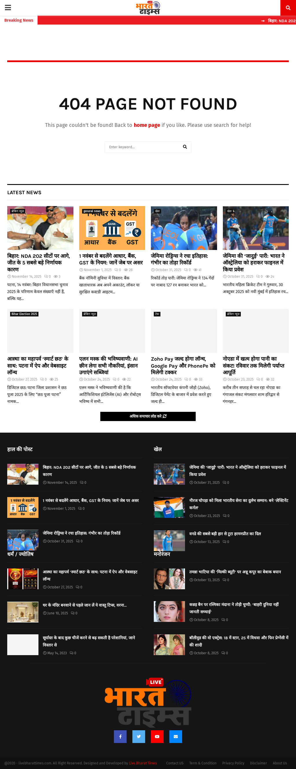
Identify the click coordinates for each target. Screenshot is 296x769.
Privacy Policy (233, 763)
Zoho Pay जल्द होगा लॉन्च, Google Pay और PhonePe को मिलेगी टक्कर (183, 366)
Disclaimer (258, 763)
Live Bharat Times (143, 763)
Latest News (24, 192)
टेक (157, 314)
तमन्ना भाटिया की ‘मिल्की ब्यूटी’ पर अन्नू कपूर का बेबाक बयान (235, 572)
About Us (280, 763)
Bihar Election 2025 (24, 314)
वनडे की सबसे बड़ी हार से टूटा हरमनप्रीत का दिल (225, 533)
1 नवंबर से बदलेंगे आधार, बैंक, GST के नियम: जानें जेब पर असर (111, 259)
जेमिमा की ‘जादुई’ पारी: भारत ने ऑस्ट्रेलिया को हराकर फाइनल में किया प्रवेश (253, 263)
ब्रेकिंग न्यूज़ (18, 211)
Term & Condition (203, 763)
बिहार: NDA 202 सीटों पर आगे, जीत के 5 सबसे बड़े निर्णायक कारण (38, 263)
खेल (157, 211)
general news (92, 211)
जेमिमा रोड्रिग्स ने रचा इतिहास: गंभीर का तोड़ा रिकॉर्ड (179, 259)
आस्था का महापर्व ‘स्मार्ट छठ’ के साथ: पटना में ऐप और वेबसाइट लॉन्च (37, 366)
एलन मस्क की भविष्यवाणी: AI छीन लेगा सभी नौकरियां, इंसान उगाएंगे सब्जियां (108, 366)
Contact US (175, 763)
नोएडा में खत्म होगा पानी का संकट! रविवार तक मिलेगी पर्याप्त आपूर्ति (253, 366)
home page (147, 125)
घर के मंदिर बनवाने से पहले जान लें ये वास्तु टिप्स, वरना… (85, 605)
